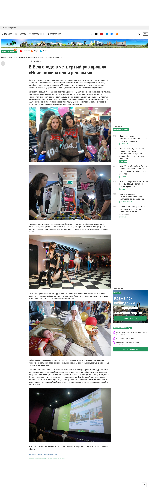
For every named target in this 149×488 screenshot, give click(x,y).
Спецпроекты (12, 28)
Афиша (4, 28)
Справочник (36, 34)
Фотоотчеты (55, 34)
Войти (145, 34)
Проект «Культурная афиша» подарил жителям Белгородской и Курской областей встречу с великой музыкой (132, 153)
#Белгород (32, 454)
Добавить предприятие (130, 349)
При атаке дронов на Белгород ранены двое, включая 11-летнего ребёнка (133, 184)
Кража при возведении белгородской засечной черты (128, 305)
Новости (20, 34)
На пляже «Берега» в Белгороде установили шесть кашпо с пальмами (133, 138)
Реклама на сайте (118, 126)
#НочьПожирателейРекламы (47, 454)
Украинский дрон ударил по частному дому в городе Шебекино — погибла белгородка (132, 210)
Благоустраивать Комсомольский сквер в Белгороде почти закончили (132, 196)
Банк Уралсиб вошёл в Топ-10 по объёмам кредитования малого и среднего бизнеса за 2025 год (133, 170)
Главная (6, 34)
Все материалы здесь (130, 318)
